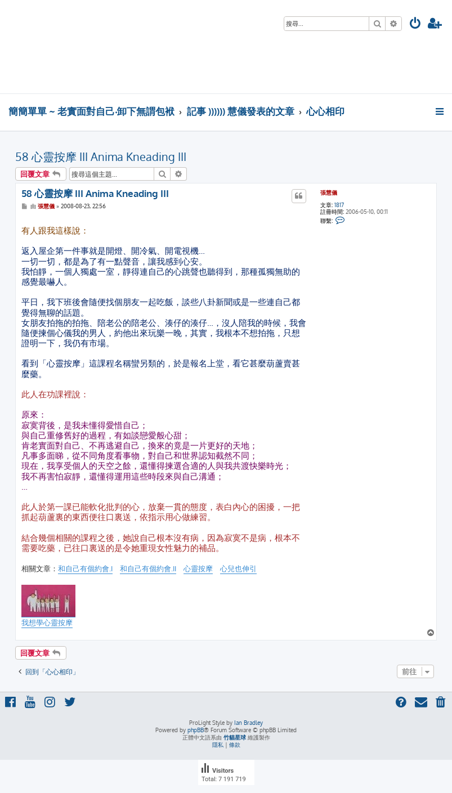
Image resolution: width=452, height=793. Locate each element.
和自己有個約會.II (148, 568)
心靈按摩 (198, 568)
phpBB (195, 730)
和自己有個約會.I (85, 568)
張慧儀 (328, 192)
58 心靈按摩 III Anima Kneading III (100, 156)
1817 (339, 204)
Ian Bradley (248, 722)
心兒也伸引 (238, 568)
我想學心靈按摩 (47, 622)
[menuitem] (415, 24)
